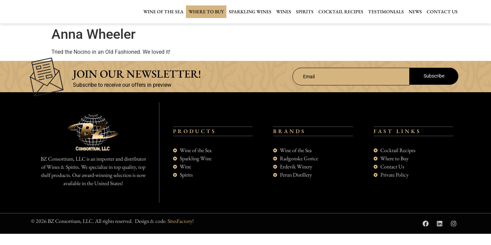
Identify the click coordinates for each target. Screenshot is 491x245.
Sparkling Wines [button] (250, 12)
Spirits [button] (305, 12)
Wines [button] (283, 12)
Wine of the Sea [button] (163, 12)
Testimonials (386, 12)
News (415, 12)
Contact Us (442, 12)
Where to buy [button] (206, 12)
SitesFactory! (181, 227)
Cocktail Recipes (340, 12)
